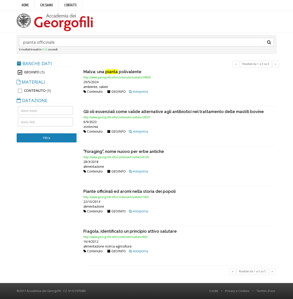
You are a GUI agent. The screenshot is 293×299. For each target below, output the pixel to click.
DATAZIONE (32, 100)
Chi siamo (46, 5)
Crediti (213, 291)
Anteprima (138, 91)
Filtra (46, 138)
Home (25, 5)
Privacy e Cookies (237, 291)
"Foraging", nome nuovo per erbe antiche (123, 151)
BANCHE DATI (34, 64)
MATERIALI (31, 82)
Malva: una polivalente (112, 71)
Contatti (70, 5)
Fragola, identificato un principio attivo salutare (130, 231)
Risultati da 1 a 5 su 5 (255, 64)
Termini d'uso (266, 291)
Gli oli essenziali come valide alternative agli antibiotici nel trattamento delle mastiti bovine (173, 111)
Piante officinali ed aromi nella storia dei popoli (129, 191)
